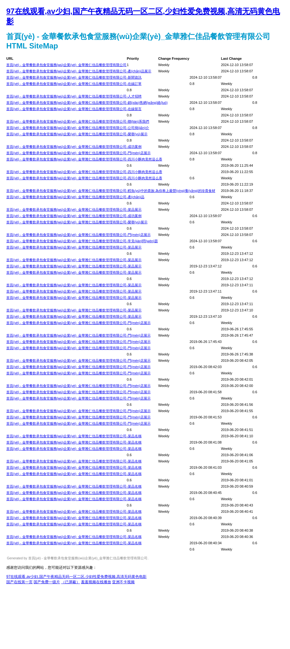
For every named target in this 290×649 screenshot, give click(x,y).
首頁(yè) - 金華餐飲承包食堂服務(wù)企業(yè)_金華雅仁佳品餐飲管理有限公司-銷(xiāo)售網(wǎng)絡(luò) (87, 102)
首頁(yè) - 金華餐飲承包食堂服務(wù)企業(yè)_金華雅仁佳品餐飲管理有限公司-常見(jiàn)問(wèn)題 (82, 241)
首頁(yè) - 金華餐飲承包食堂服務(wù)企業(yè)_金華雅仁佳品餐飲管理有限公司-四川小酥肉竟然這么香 (84, 159)
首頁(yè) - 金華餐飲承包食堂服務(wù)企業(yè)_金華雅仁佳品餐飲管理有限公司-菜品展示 (74, 209)
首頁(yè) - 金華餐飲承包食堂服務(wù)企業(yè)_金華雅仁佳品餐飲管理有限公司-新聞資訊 (74, 77)
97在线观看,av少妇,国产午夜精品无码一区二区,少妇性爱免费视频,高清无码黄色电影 (76, 576)
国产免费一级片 (47, 582)
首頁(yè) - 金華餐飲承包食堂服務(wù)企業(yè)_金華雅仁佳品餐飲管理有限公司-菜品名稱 (74, 436)
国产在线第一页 (19, 582)
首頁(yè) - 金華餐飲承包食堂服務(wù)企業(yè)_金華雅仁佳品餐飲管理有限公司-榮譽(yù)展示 (77, 134)
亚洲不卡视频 (123, 582)
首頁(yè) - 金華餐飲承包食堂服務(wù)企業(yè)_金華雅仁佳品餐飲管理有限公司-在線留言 (74, 109)
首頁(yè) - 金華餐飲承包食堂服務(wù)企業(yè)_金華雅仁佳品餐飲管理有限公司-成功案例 (74, 146)
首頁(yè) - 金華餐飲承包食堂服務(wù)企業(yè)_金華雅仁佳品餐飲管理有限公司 (66, 65)
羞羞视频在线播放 (96, 582)
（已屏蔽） (70, 582)
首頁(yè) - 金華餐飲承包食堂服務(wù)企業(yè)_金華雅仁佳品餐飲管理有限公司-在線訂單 (74, 84)
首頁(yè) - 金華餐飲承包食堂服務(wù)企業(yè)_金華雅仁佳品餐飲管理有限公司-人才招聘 (74, 96)
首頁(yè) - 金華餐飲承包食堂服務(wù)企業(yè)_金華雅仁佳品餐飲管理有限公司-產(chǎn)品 (75, 197)
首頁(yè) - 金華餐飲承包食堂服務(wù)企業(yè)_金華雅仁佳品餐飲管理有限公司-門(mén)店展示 (78, 153)
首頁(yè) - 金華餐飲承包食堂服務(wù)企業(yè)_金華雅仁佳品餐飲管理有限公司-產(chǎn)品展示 (78, 71)
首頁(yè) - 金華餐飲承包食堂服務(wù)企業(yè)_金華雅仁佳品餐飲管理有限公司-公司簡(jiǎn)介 (77, 128)
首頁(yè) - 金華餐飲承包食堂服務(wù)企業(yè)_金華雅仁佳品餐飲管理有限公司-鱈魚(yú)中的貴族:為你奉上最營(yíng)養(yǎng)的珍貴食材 (110, 191)
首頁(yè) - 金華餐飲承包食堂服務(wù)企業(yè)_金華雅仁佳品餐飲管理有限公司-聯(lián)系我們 (77, 121)
